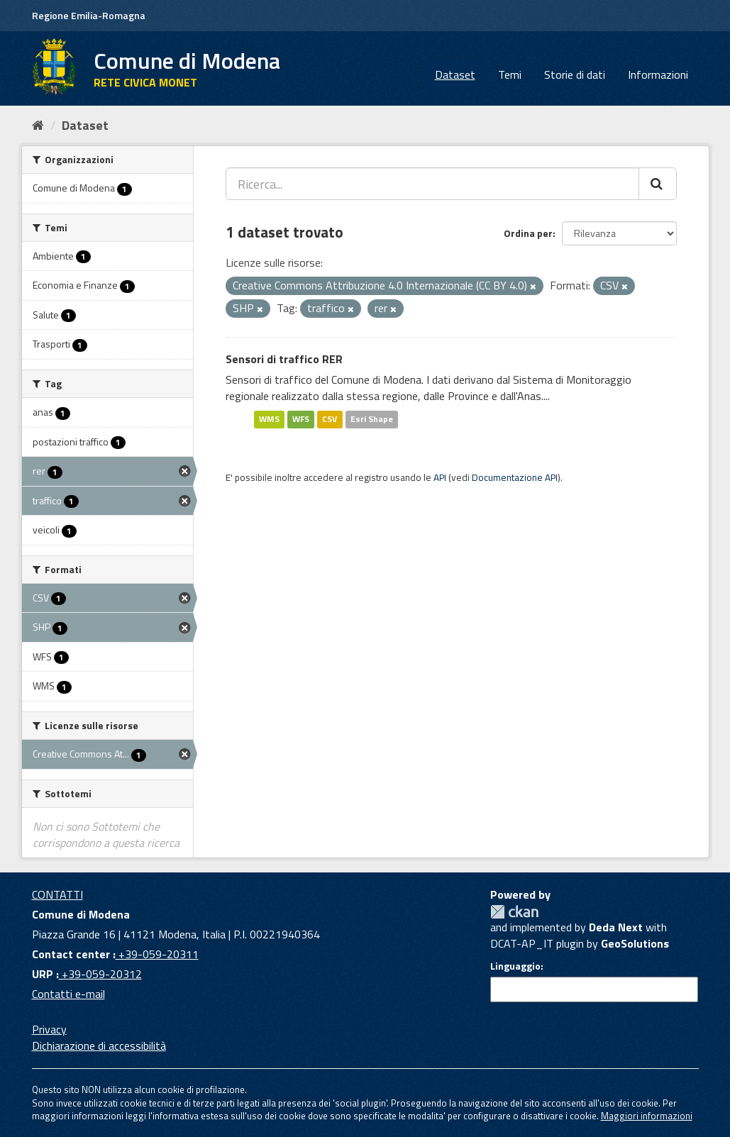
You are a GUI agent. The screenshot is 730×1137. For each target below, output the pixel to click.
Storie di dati (574, 74)
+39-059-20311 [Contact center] (157, 954)
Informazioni (658, 74)
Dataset (455, 74)
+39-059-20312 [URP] (100, 973)
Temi (509, 74)
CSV (329, 419)
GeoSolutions (635, 943)
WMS (269, 419)
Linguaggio (515, 966)
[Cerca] (657, 183)
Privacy (49, 1029)
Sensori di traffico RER (284, 358)
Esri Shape (371, 419)
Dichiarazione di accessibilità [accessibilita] (99, 1045)
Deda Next (616, 927)
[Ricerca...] (432, 183)
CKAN (514, 911)
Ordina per (528, 233)
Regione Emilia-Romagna (88, 15)
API (439, 477)
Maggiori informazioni (646, 1116)
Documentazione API (515, 477)
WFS (300, 419)
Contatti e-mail (68, 993)
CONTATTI (57, 894)
